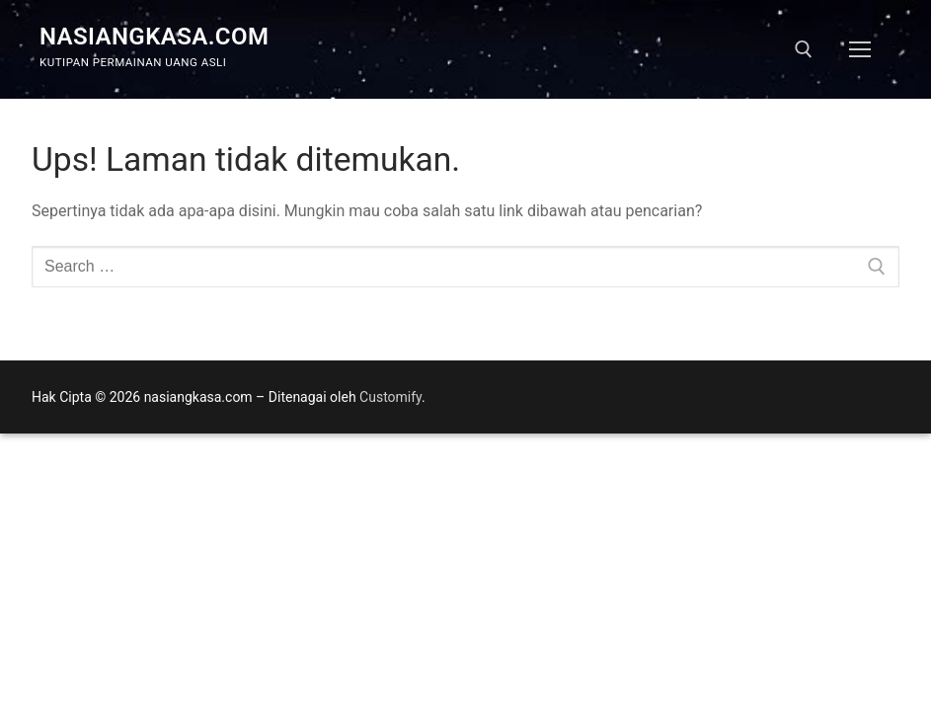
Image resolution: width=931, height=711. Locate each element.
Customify (390, 397)
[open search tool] (804, 49)
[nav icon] (860, 49)
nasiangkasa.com (154, 36)
